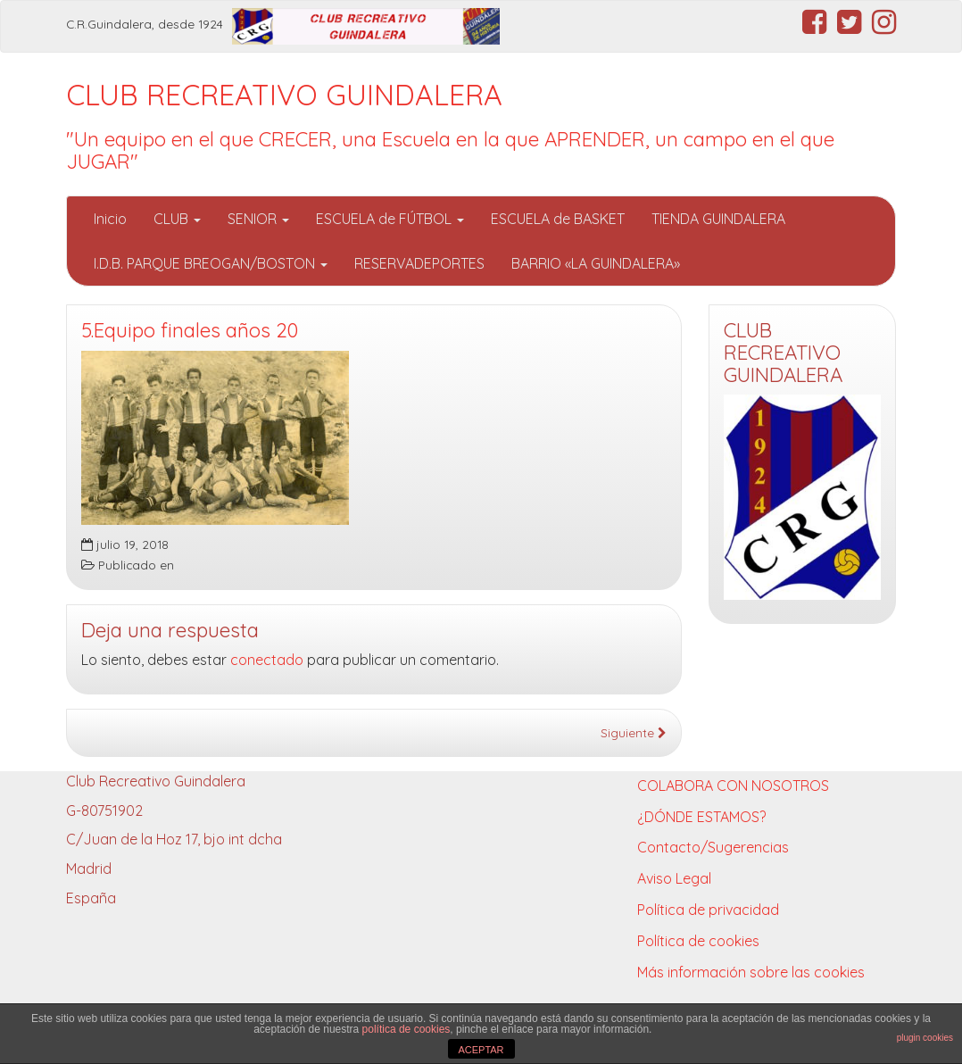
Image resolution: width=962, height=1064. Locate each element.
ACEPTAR (480, 1049)
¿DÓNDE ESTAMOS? (701, 817)
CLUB (177, 219)
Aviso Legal (674, 878)
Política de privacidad (708, 910)
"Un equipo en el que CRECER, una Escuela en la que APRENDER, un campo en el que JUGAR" (450, 150)
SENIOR (258, 219)
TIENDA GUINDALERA (718, 219)
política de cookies (406, 1029)
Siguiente (634, 732)
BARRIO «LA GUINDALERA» (595, 263)
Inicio (110, 219)
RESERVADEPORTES (419, 263)
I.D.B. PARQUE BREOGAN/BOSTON (211, 263)
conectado (266, 660)
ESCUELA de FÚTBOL (390, 219)
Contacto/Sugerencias (713, 847)
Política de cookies (698, 941)
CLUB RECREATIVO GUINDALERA (284, 94)
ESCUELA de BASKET (558, 219)
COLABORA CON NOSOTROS (733, 785)
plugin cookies (925, 1038)
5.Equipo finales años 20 (189, 330)
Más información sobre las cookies (751, 972)
